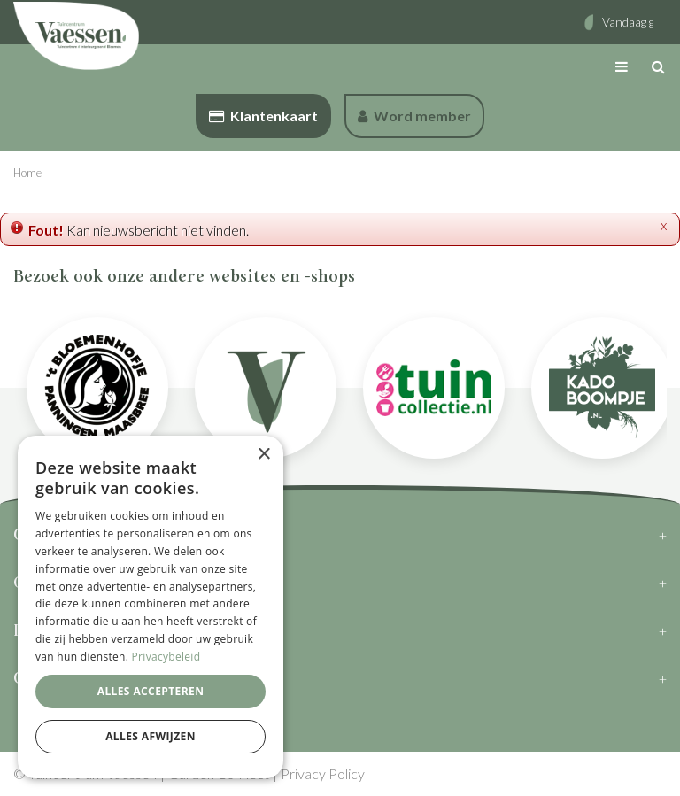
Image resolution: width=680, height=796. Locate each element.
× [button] (263, 454)
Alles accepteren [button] (151, 691)
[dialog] (150, 607)
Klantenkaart (263, 115)
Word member (414, 115)
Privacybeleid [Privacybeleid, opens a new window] (166, 656)
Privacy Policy (323, 773)
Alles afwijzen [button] (150, 736)
